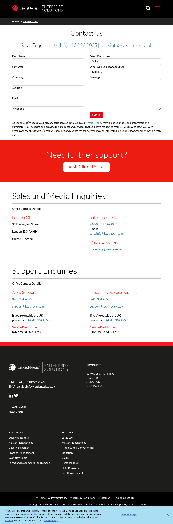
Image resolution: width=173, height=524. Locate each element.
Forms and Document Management (29, 462)
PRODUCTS (93, 365)
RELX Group (16, 411)
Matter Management (21, 442)
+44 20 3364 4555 (38, 320)
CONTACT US (94, 385)
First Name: (19, 56)
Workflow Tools (18, 457)
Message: (95, 77)
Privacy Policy (94, 122)
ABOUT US (93, 381)
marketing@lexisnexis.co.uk (108, 249)
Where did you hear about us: (107, 66)
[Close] (167, 515)
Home (42, 497)
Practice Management (21, 452)
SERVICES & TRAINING (100, 373)
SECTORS (67, 432)
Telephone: (18, 108)
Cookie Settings (125, 497)
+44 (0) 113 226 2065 (75, 45)
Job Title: (17, 87)
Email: (15, 98)
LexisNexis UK (17, 407)
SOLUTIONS (16, 432)
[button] (157, 8)
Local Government (72, 472)
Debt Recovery (70, 467)
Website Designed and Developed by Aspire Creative (115, 504)
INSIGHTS (92, 377)
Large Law (67, 437)
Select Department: (101, 56)
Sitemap (105, 497)
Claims (66, 457)
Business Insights (19, 437)
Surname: (17, 66)
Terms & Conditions (84, 497)
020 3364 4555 (22, 299)
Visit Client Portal (86, 166)
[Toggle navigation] (156, 8)
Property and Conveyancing (78, 447)
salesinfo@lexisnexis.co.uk (126, 45)
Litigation (67, 452)
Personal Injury (70, 462)
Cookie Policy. (51, 521)
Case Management (19, 447)
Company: (18, 77)
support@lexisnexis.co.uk (28, 306)
